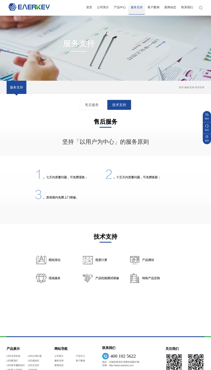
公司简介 (103, 7)
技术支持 (199, 87)
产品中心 (120, 7)
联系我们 (187, 7)
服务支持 (137, 7)
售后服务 (92, 105)
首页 (89, 7)
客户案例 (153, 7)
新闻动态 (170, 7)
